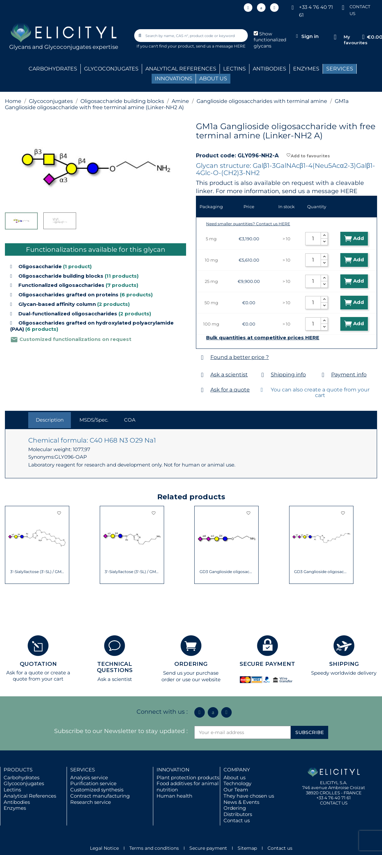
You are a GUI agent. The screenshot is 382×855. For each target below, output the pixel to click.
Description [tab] (50, 420)
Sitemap (247, 848)
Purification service (93, 783)
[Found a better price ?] (202, 357)
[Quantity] (313, 238)
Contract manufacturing (100, 796)
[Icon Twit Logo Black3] (261, 7)
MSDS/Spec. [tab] (93, 420)
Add (354, 238)
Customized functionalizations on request (70, 339)
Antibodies (17, 802)
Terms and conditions (154, 848)
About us (234, 777)
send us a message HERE (220, 46)
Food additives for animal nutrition (188, 786)
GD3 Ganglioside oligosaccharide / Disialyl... (227, 572)
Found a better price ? (239, 357)
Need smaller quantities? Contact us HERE (248, 223)
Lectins (12, 789)
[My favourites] (335, 37)
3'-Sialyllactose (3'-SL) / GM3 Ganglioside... (37, 572)
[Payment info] (323, 375)
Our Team (235, 789)
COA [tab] (130, 420)
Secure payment (208, 848)
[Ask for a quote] (202, 390)
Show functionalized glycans (270, 40)
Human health (174, 796)
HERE (348, 191)
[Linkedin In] (248, 7)
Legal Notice (104, 848)
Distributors (237, 814)
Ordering (234, 808)
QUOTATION (38, 664)
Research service (90, 802)
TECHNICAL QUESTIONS (115, 667)
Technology (237, 783)
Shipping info (288, 374)
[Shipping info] (263, 375)
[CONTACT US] (343, 7)
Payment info (349, 374)
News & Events (241, 802)
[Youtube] (274, 7)
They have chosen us (248, 796)
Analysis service (89, 777)
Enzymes (15, 808)
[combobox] (191, 35)
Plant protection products (188, 777)
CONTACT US (334, 802)
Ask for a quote (230, 390)
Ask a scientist (229, 374)
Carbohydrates (21, 777)
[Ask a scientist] (202, 375)
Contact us (236, 820)
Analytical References (30, 796)
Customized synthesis (96, 789)
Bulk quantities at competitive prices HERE (262, 338)
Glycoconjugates (24, 783)
